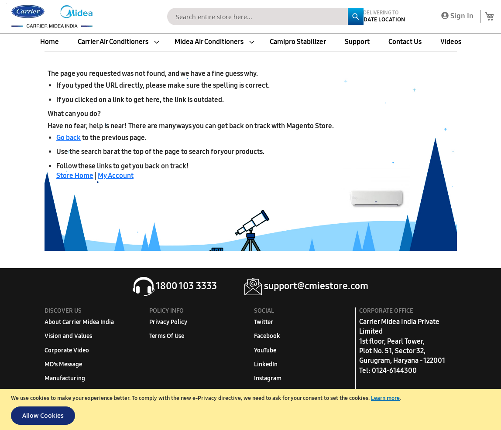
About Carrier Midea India (79, 322)
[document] (251, 409)
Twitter (263, 322)
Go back (68, 137)
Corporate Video (67, 350)
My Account (116, 175)
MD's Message (63, 364)
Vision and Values (68, 336)
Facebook (267, 336)
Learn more (385, 398)
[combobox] (265, 16)
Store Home (74, 175)
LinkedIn (266, 364)
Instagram (267, 378)
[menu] (250, 42)
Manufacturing (65, 378)
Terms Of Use (166, 336)
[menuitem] (49, 41)
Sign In (457, 15)
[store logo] (50, 16)
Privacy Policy (168, 322)
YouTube (265, 350)
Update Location (380, 19)
